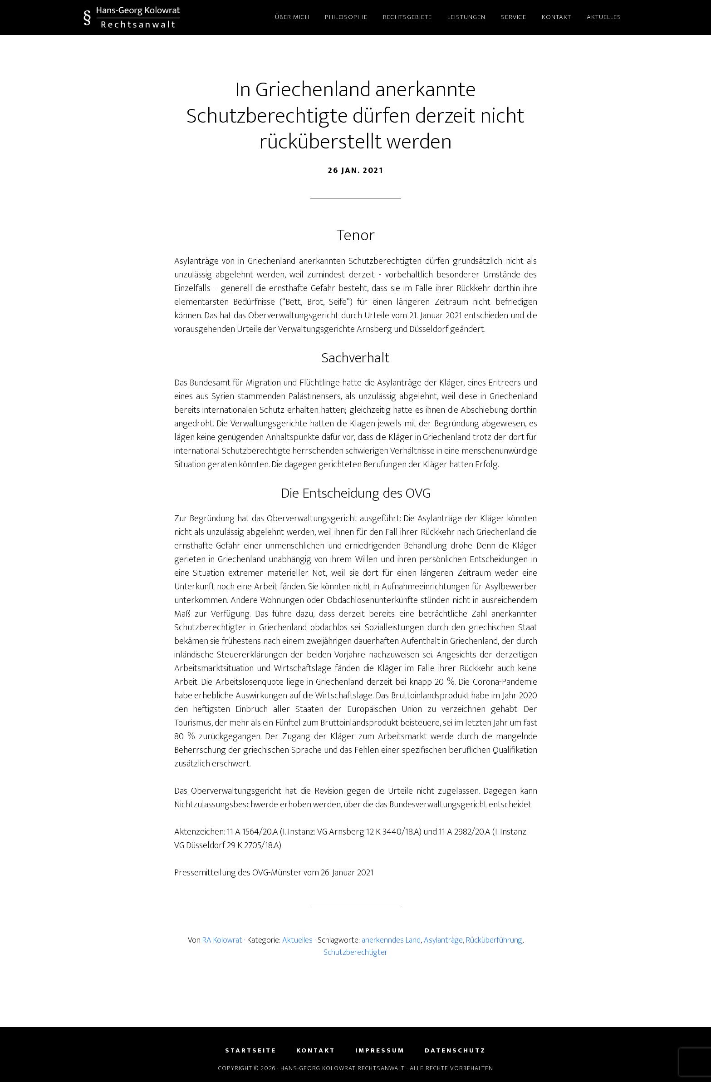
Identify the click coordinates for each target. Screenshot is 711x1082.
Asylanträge (443, 940)
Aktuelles (297, 940)
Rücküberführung (494, 940)
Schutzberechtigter (355, 952)
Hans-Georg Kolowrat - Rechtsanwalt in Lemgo (165, 17)
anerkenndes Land (391, 940)
